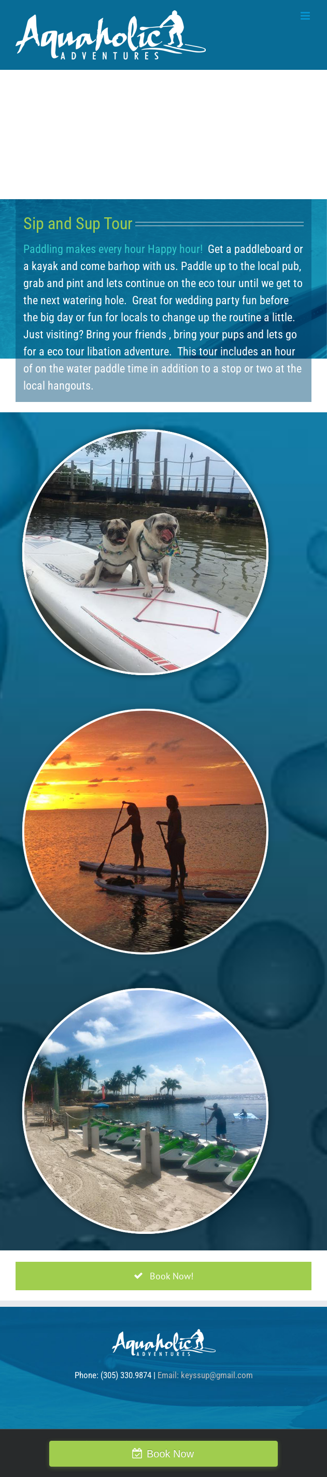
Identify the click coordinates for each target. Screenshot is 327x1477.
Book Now (170, 1453)
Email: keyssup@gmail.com (205, 1375)
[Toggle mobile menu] (306, 15)
